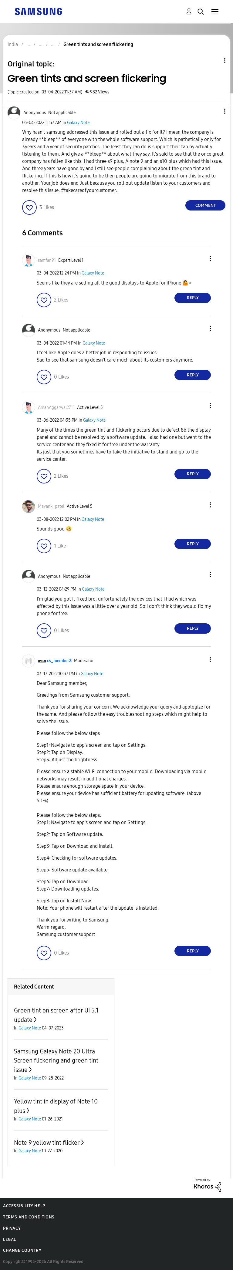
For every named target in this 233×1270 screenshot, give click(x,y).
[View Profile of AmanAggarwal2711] (56, 407)
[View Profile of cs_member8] (59, 660)
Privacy (12, 1228)
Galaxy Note (78, 122)
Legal (9, 1239)
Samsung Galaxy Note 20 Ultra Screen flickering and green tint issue (56, 1060)
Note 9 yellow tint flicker (47, 1142)
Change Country (22, 1250)
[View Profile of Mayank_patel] (51, 506)
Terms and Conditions (29, 1217)
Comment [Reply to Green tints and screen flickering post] (205, 205)
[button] (215, 111)
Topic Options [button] (214, 60)
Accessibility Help (24, 1205)
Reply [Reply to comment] (193, 297)
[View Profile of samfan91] (47, 260)
